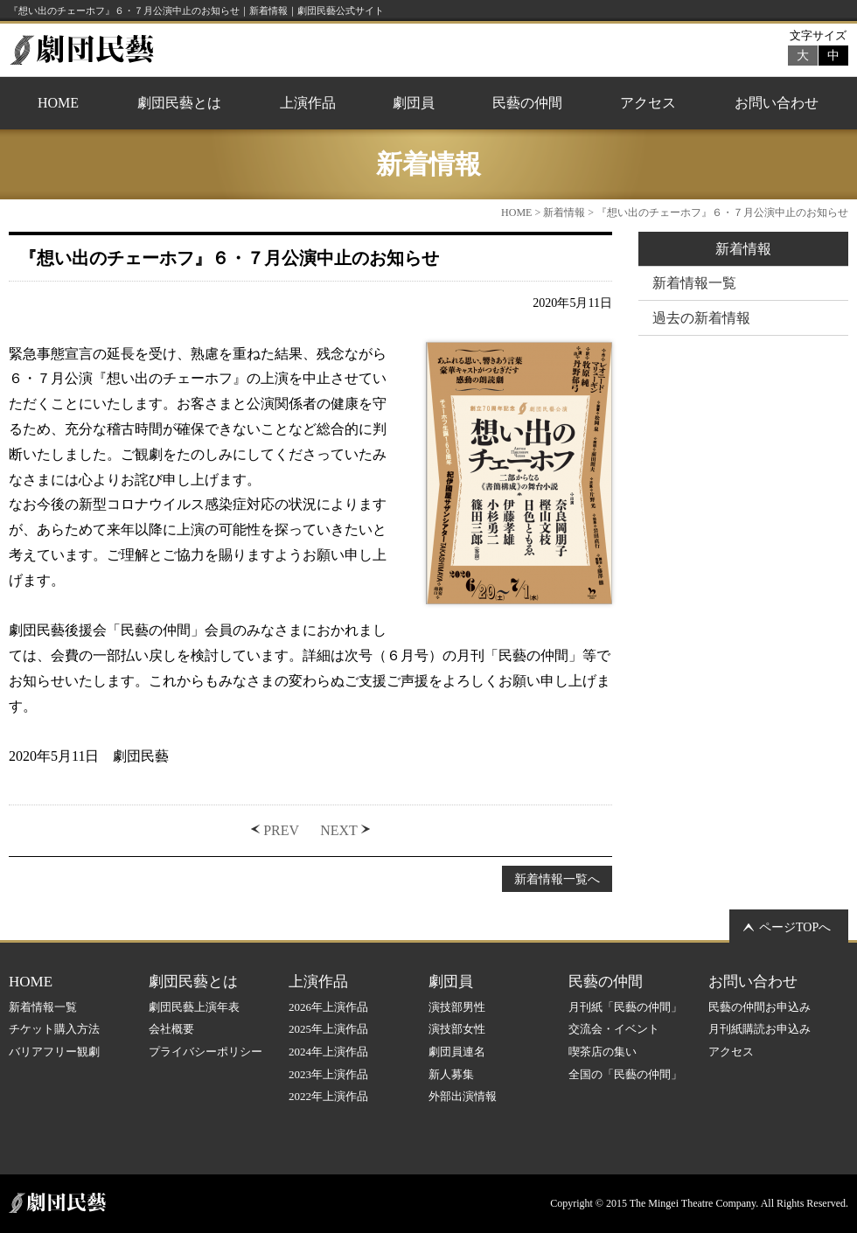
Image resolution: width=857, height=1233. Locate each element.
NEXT (339, 830)
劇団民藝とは (179, 102)
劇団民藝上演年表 (194, 1007)
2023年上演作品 (328, 1074)
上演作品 (308, 102)
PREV (281, 830)
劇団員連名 (456, 1051)
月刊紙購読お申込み (759, 1028)
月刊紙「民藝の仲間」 (625, 1007)
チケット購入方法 (54, 1028)
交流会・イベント (613, 1028)
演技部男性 (456, 1007)
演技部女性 (456, 1028)
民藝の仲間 (527, 102)
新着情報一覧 (694, 282)
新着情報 (564, 212)
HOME (58, 102)
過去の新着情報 (701, 317)
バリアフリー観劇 (54, 1051)
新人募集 (451, 1074)
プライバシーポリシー (205, 1051)
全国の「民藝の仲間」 (625, 1074)
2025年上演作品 (328, 1028)
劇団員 (414, 102)
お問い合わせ (777, 102)
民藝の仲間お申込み (759, 1007)
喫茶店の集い (602, 1051)
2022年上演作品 (328, 1096)
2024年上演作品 (328, 1051)
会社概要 (171, 1028)
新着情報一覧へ (557, 879)
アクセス (648, 102)
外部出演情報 (462, 1096)
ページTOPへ (795, 927)
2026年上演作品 (328, 1007)
